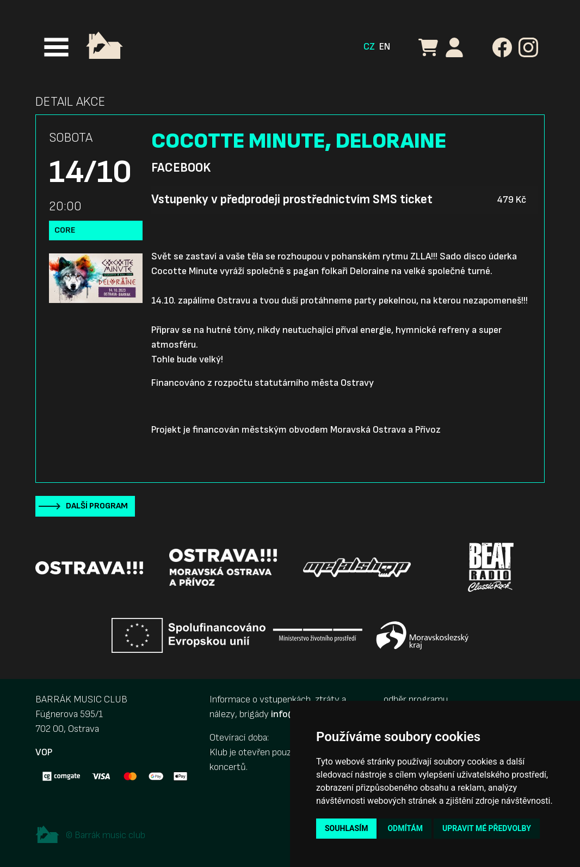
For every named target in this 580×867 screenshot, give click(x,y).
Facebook (181, 167)
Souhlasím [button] (346, 828)
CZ (369, 46)
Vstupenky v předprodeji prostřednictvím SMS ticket (292, 199)
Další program (97, 506)
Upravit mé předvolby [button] (486, 828)
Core (64, 230)
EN (384, 46)
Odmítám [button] (405, 828)
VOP (43, 752)
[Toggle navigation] (56, 47)
